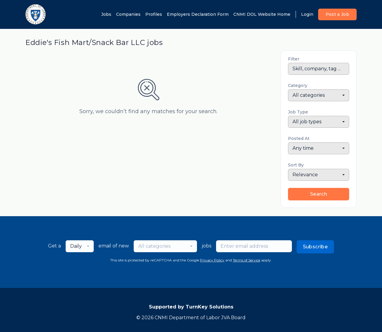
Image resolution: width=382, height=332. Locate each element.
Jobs (106, 14)
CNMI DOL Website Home (261, 14)
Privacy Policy (212, 260)
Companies (128, 14)
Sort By (296, 165)
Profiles (153, 14)
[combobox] (318, 95)
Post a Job (337, 14)
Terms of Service (246, 260)
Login (307, 14)
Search (318, 194)
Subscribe (315, 247)
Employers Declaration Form (198, 14)
